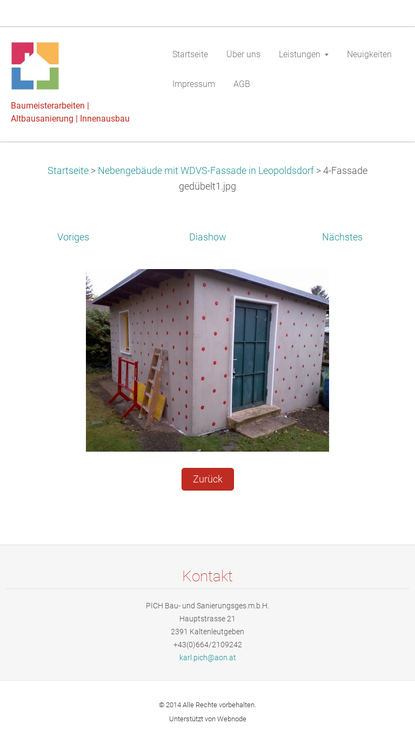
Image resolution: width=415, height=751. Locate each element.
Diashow (207, 237)
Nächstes (342, 237)
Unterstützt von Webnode (207, 719)
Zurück (208, 479)
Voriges (73, 237)
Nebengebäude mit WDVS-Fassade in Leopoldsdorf (206, 170)
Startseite (68, 170)
